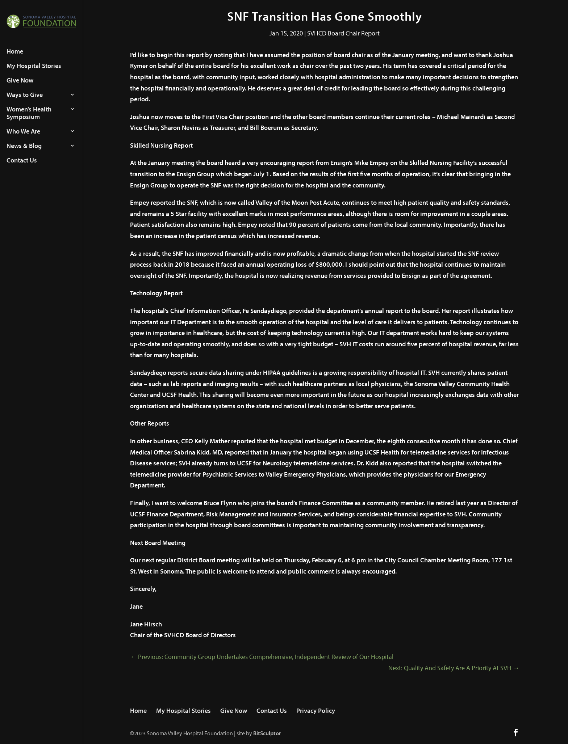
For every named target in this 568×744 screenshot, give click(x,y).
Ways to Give (25, 101)
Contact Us (22, 167)
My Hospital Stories (34, 72)
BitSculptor (267, 733)
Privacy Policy (315, 710)
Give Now (20, 87)
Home (15, 58)
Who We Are (23, 138)
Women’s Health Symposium (29, 119)
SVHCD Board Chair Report (343, 33)
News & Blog (24, 152)
